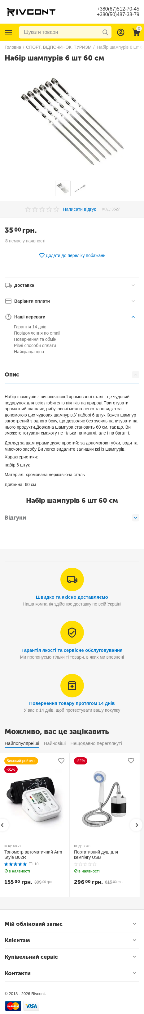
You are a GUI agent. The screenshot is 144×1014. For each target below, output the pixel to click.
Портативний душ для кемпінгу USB (96, 855)
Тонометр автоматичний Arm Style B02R (33, 855)
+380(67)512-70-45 (118, 8)
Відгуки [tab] (72, 517)
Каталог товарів (8, 32)
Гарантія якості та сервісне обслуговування (72, 650)
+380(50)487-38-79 (118, 14)
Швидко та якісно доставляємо (72, 597)
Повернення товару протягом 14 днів (72, 703)
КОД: (106, 209)
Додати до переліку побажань (72, 255)
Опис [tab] (72, 374)
